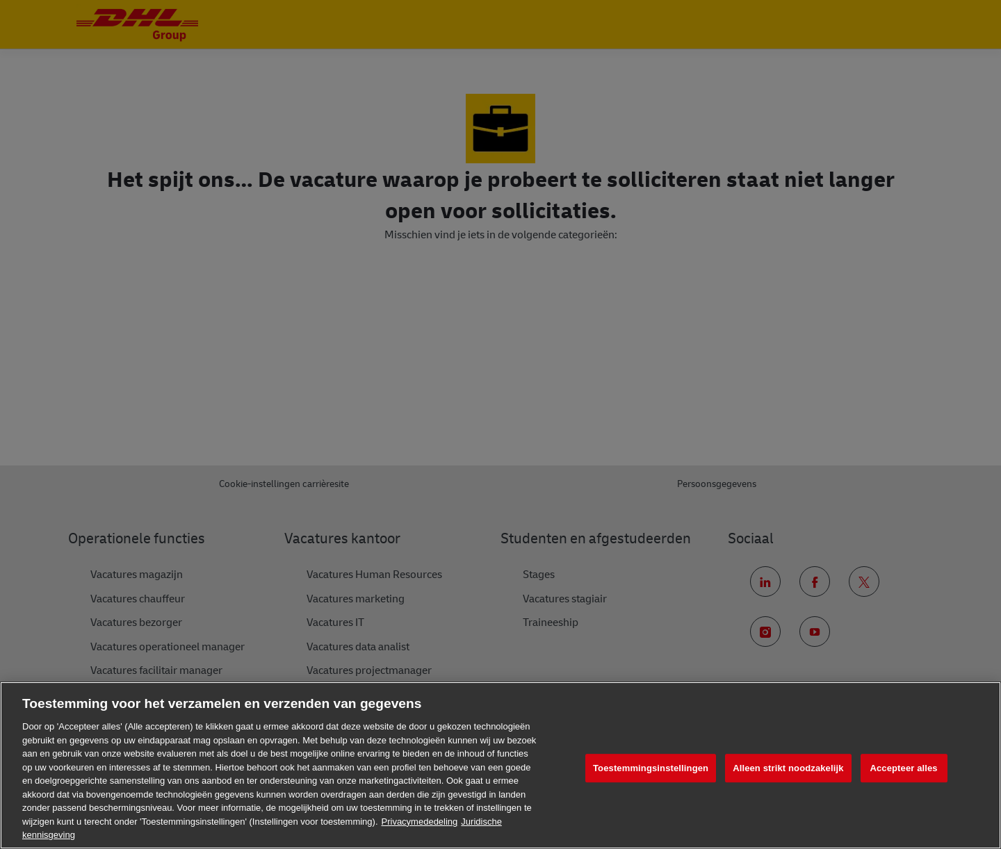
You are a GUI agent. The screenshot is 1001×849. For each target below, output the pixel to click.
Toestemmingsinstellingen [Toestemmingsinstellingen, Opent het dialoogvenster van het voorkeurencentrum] (650, 768)
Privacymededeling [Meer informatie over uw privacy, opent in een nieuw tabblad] (420, 821)
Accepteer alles (903, 768)
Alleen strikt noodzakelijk (788, 768)
